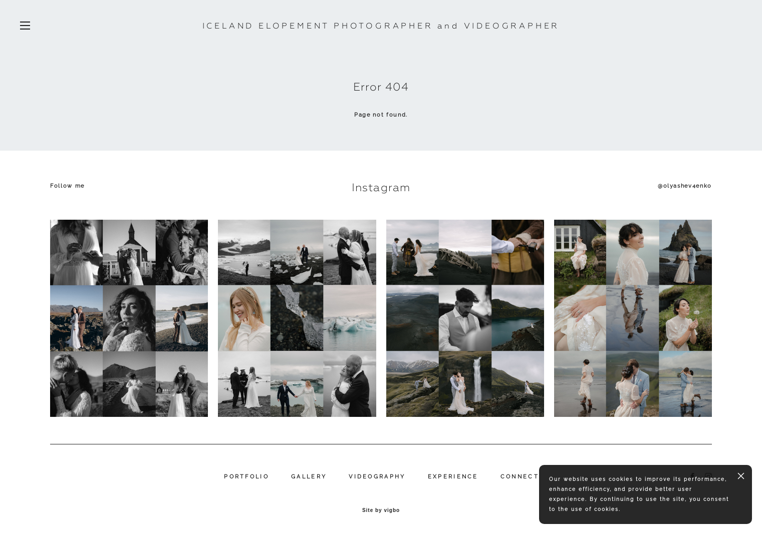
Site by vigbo (381, 510)
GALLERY (309, 476)
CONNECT (519, 476)
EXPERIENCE (453, 476)
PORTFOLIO (246, 476)
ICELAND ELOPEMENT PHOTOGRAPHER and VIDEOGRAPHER (381, 26)
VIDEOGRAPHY (377, 476)
